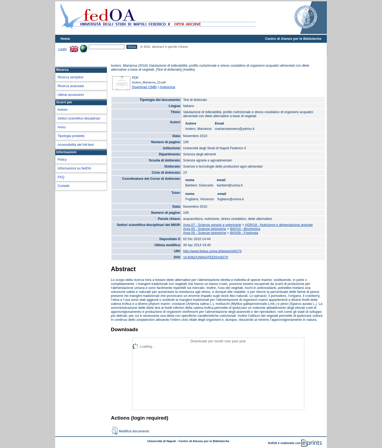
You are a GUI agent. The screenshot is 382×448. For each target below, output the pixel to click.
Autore (63, 110)
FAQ (61, 177)
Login (62, 49)
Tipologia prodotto (71, 136)
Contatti (63, 186)
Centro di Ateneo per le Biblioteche (293, 39)
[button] (115, 431)
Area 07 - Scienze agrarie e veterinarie (212, 225)
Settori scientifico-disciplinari (79, 118)
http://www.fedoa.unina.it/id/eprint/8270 (212, 251)
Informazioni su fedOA (74, 168)
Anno (62, 127)
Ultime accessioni (71, 95)
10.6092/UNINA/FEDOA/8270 (205, 257)
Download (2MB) (144, 87)
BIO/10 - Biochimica (245, 229)
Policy (62, 159)
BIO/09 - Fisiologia (244, 233)
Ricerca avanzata (71, 86)
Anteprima (167, 87)
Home (65, 39)
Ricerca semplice (70, 77)
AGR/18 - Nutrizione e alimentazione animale (279, 225)
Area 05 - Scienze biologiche (204, 229)
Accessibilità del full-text (76, 145)
